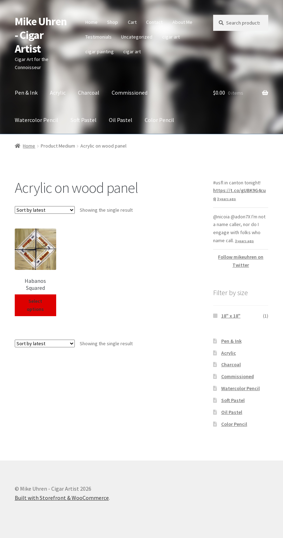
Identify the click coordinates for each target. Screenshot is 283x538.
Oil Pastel (120, 119)
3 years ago (226, 199)
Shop (112, 22)
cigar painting (99, 51)
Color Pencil (159, 119)
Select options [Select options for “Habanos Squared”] (35, 305)
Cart (132, 22)
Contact (154, 22)
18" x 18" (231, 316)
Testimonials (98, 37)
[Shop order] (45, 210)
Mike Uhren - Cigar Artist (41, 35)
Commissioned (129, 92)
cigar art (171, 37)
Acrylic (58, 92)
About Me (182, 22)
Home (91, 22)
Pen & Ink (26, 92)
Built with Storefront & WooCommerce (62, 497)
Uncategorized (136, 37)
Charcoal (88, 92)
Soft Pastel (84, 119)
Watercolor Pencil (36, 119)
